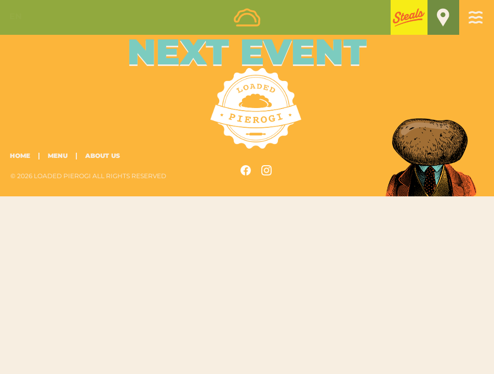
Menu (58, 156)
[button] (409, 17)
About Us (102, 156)
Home (20, 156)
